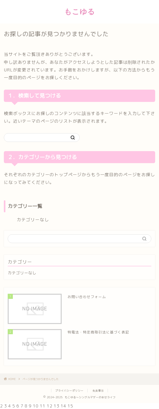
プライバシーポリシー (69, 390)
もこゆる (79, 11)
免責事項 (98, 390)
